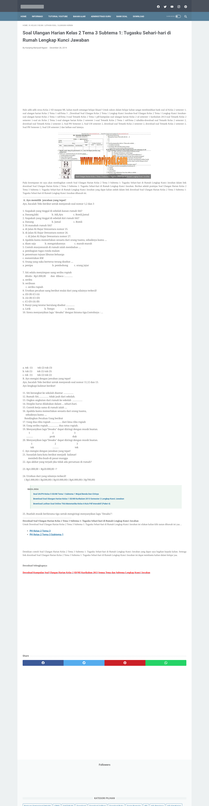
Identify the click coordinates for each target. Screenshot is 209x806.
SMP (172, 174)
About (116, 795)
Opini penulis (160, 119)
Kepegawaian (172, 103)
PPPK (172, 119)
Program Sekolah (152, 158)
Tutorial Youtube (170, 191)
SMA (164, 174)
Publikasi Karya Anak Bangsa (157, 163)
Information (149, 97)
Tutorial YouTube (60, 11)
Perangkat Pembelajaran (155, 152)
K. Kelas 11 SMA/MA (156, 265)
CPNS (177, 64)
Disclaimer (71, 795)
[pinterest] (183, 3)
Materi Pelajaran (173, 114)
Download (140, 11)
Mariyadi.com (108, 801)
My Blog (148, 119)
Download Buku (171, 75)
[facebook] (156, 3)
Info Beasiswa (174, 81)
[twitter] (163, 3)
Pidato (173, 152)
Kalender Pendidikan (153, 103)
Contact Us (127, 795)
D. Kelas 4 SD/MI (154, 229)
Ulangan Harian (151, 197)
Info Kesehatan (151, 86)
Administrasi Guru (103, 11)
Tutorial (178, 186)
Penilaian (180, 147)
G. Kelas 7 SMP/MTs (156, 244)
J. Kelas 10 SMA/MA (156, 260)
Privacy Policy (85, 795)
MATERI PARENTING (153, 114)
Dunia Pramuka (151, 81)
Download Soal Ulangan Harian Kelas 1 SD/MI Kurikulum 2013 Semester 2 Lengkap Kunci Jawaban (78, 520)
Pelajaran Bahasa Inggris (155, 130)
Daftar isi (139, 795)
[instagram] (176, 3)
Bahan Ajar (81, 11)
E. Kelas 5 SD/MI (154, 234)
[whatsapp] (118, 699)
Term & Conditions (102, 795)
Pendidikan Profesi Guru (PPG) (158, 141)
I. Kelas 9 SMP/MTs (156, 254)
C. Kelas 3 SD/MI (154, 224)
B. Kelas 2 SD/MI (154, 219)
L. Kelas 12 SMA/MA (156, 270)
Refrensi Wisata (151, 174)
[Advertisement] (77, 85)
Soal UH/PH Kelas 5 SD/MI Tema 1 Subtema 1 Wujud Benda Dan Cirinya (66, 516)
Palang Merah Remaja (154, 125)
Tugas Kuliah (166, 186)
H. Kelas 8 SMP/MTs (156, 249)
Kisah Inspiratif (151, 108)
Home (25, 11)
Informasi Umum (164, 92)
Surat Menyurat (151, 180)
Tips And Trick (168, 180)
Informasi (39, 11)
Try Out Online (150, 186)
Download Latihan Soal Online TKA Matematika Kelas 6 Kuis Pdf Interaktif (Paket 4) (71, 525)
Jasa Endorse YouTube (168, 97)
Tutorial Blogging (152, 191)
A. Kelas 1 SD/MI (154, 214)
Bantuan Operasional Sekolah (157, 64)
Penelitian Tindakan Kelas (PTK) (158, 147)
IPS (163, 81)
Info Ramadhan (169, 86)
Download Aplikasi (152, 75)
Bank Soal (123, 11)
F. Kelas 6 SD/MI (154, 239)
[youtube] (169, 3)
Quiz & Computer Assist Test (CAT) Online (162, 169)
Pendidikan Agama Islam (155, 136)
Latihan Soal (167, 108)
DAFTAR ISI (149, 70)
